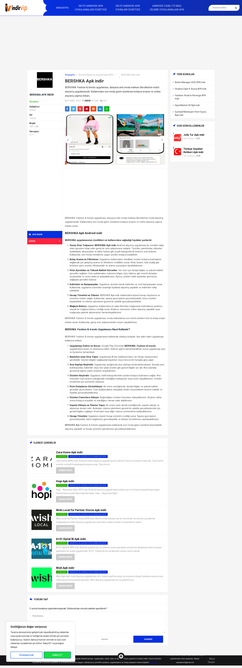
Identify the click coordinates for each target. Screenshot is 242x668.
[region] (40, 642)
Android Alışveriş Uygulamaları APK (96, 75)
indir (88, 100)
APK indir (35, 234)
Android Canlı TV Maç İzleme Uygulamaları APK (167, 7)
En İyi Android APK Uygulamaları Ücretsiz (91, 7)
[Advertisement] (121, 42)
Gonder (148, 639)
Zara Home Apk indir (69, 452)
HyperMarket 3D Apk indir (187, 105)
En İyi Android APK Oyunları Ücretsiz (127, 7)
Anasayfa (62, 7)
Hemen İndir (65, 470)
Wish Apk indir (65, 567)
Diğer (44, 241)
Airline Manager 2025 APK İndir (190, 82)
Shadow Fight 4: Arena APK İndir (191, 89)
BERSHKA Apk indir (84, 81)
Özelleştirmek (26, 655)
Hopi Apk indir (65, 481)
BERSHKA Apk (72, 425)
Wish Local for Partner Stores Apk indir (81, 510)
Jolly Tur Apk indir (194, 134)
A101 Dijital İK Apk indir (71, 539)
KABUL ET (57, 655)
